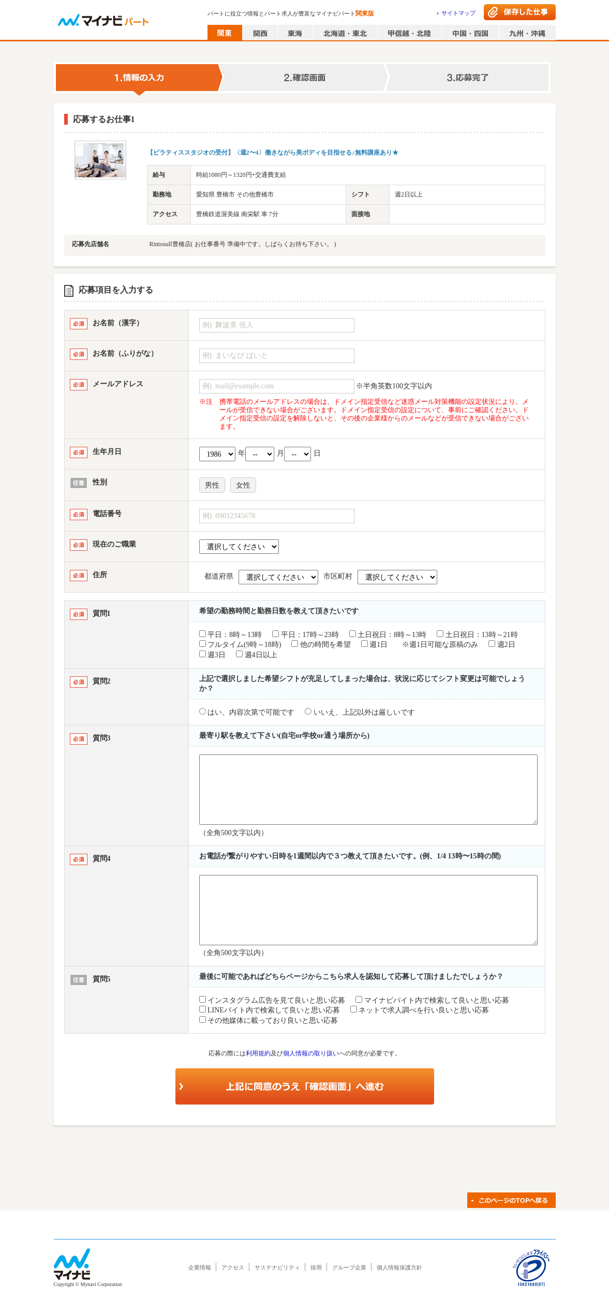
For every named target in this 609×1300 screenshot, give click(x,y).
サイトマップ (458, 13)
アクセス (232, 1267)
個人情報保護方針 (399, 1267)
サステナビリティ (277, 1267)
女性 (243, 485)
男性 (212, 485)
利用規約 (258, 1053)
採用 (316, 1267)
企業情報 (199, 1267)
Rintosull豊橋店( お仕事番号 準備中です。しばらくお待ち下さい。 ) (243, 244)
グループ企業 (349, 1267)
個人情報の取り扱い (311, 1053)
